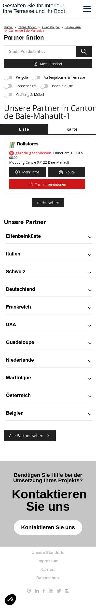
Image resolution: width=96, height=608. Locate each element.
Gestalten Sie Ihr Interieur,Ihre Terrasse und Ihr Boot (34, 8)
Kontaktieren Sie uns (48, 527)
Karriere (48, 569)
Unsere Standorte (48, 553)
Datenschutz (48, 578)
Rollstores (28, 144)
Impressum (48, 561)
